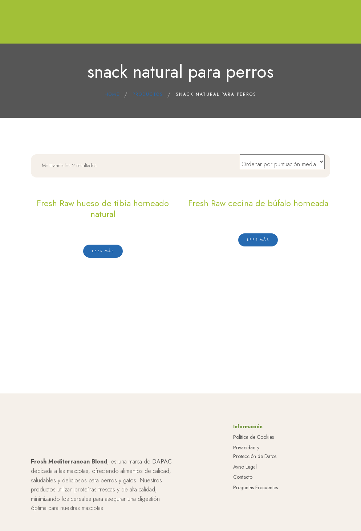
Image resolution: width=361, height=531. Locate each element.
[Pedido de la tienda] (282, 161)
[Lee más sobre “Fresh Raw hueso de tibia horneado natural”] (103, 251)
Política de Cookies (253, 437)
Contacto (242, 477)
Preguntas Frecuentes (255, 487)
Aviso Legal (245, 466)
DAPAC (162, 461)
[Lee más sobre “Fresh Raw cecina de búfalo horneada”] (258, 239)
